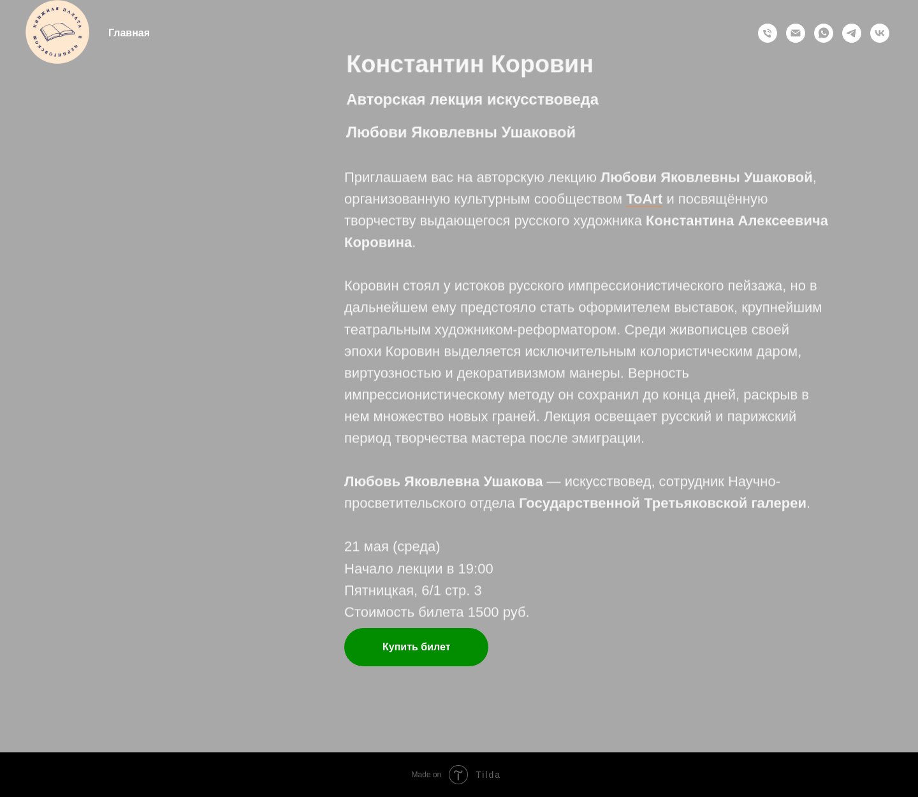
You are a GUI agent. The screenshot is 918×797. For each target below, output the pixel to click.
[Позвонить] (767, 33)
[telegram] (851, 33)
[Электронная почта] (795, 33)
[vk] (879, 33)
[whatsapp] (823, 33)
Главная (129, 32)
